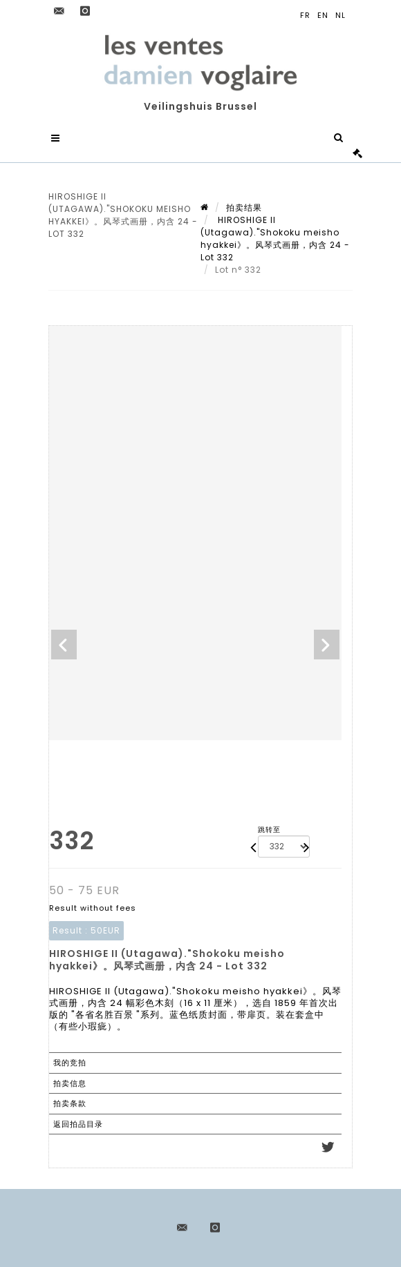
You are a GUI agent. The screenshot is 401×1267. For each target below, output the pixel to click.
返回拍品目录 (78, 1124)
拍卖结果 (244, 207)
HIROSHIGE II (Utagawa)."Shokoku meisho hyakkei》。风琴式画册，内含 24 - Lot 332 (275, 238)
